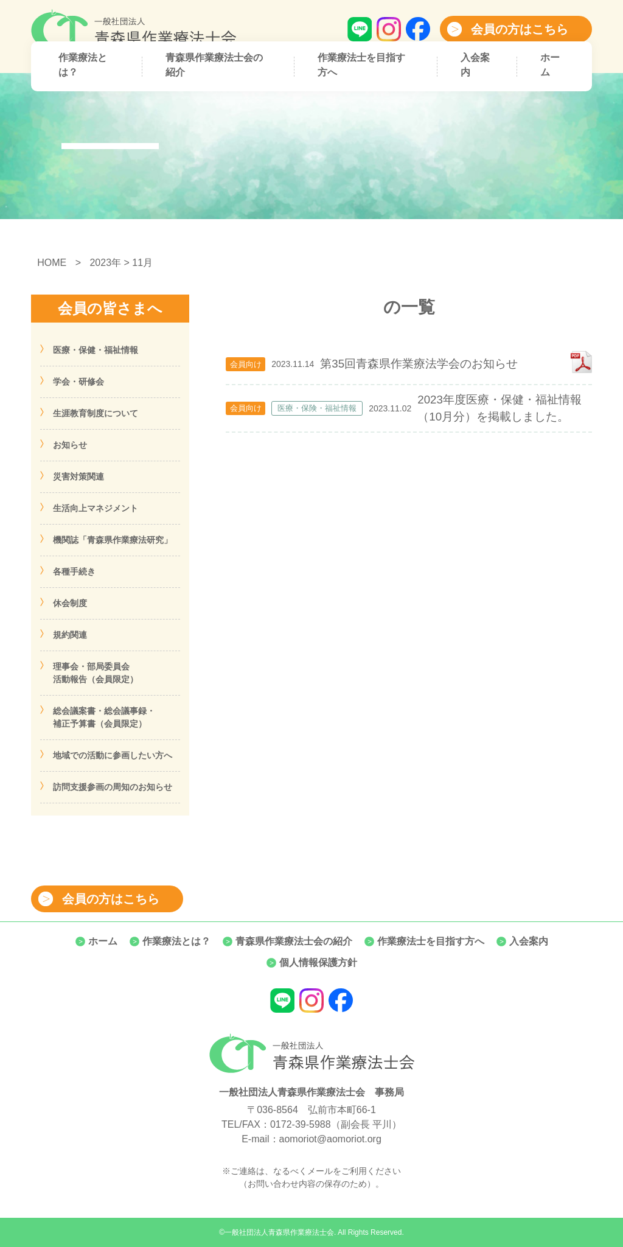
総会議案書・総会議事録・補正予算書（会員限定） (104, 717)
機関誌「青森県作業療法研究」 (112, 540)
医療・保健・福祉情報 (95, 350)
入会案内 (475, 64)
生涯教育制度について (95, 413)
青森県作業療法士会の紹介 (214, 64)
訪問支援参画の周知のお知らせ (112, 787)
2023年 (105, 262)
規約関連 (70, 635)
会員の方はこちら (519, 29)
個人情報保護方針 (318, 962)
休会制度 (70, 603)
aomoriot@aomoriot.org (330, 1139)
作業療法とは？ (82, 64)
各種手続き (74, 571)
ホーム (550, 64)
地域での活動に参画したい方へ (112, 755)
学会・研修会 (78, 381)
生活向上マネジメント (95, 508)
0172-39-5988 (300, 1124)
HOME (51, 262)
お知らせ (70, 445)
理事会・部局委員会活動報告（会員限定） (95, 673)
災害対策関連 (78, 476)
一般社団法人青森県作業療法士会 (279, 1232)
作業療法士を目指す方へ (361, 64)
